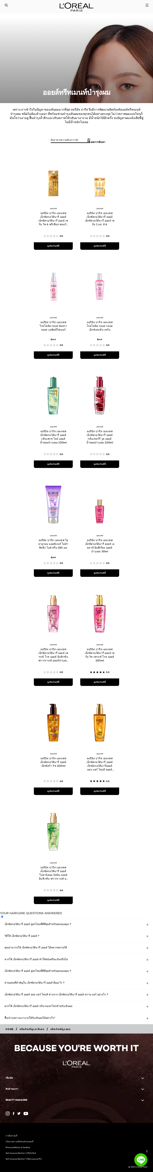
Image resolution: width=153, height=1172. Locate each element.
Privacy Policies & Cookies (18, 1147)
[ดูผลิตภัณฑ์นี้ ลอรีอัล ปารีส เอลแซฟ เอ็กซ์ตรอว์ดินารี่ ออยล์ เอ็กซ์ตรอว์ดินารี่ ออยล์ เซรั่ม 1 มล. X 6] (99, 246)
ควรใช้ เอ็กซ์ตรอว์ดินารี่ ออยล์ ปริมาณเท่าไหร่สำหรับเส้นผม (38, 1006)
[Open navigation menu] (147, 5)
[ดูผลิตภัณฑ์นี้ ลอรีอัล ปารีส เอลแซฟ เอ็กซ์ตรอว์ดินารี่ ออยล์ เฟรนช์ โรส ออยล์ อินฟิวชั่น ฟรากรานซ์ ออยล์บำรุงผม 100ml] (53, 682)
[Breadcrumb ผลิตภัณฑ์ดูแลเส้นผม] (32, 1029)
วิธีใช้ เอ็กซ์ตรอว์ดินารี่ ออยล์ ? (21, 935)
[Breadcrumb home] (10, 1029)
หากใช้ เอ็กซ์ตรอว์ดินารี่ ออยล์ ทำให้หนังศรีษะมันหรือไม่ (36, 959)
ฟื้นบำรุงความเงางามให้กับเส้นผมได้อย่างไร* (29, 1017)
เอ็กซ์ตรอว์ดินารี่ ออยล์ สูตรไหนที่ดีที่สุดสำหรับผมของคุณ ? (37, 924)
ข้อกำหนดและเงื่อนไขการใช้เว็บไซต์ (21, 1153)
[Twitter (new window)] (19, 1113)
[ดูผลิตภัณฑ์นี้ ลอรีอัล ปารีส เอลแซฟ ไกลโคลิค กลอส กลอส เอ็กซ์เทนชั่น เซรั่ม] (99, 355)
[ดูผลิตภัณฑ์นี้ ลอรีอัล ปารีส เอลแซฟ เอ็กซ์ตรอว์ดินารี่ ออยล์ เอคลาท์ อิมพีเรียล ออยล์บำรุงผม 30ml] (99, 573)
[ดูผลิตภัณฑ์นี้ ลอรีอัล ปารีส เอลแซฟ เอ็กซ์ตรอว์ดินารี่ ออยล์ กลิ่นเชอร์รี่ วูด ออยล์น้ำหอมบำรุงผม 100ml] (99, 464)
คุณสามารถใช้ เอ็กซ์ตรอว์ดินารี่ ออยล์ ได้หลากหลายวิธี (35, 947)
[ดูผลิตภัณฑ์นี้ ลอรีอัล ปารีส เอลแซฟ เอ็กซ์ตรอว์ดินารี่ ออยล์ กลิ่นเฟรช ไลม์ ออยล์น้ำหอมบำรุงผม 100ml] (53, 464)
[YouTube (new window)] (26, 1113)
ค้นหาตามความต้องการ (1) (64, 139)
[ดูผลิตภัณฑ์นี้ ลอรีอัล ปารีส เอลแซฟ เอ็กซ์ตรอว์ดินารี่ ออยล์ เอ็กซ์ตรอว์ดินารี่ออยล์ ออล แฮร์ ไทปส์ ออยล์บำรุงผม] (99, 791)
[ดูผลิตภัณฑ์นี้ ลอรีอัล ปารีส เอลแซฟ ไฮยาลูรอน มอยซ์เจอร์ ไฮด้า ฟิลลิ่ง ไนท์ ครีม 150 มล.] (53, 573)
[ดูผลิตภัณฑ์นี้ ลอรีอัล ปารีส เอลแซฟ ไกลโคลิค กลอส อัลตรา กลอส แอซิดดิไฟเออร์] (53, 355)
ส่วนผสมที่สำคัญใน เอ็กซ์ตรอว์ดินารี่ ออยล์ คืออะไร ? (34, 982)
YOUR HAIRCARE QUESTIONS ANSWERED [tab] (31, 913)
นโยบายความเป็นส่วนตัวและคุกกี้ (19, 1141)
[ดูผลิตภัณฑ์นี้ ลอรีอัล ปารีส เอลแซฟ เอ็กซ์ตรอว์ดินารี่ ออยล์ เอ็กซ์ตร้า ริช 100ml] (53, 791)
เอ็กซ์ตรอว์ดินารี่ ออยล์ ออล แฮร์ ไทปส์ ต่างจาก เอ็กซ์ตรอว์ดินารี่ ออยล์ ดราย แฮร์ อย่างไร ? (56, 994)
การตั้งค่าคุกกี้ (11, 1136)
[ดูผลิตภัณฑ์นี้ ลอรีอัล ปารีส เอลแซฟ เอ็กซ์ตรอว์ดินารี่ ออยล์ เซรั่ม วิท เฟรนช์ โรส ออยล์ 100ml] (99, 682)
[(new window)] (8, 1113)
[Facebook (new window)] (13, 1113)
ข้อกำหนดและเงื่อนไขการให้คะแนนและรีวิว (24, 1159)
